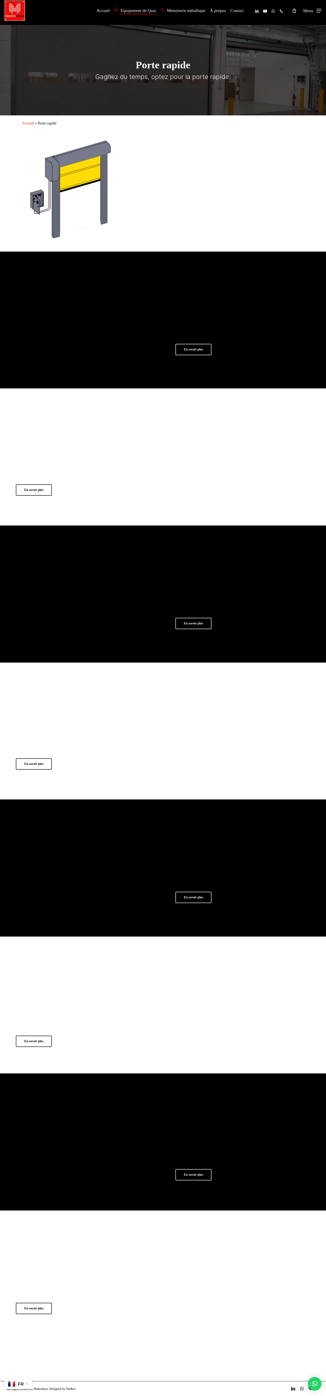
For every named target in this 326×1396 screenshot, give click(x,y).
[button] (312, 12)
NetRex (71, 1389)
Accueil (28, 123)
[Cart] (294, 12)
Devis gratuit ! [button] (271, 1364)
